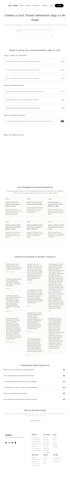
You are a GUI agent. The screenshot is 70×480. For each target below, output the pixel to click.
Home (16, 5)
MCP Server (36, 5)
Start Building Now (35, 420)
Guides (21, 5)
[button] (28, 6)
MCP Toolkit (46, 434)
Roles (54, 434)
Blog (51, 5)
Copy (62, 61)
